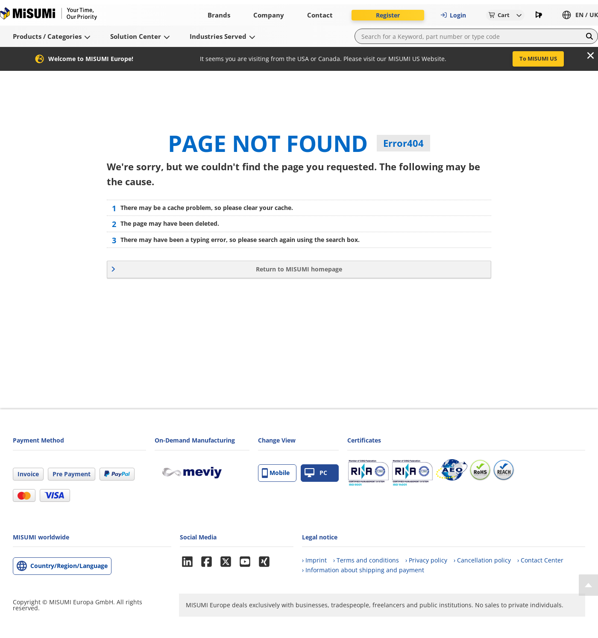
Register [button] (388, 15)
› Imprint (314, 560)
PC (316, 473)
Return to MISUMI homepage (299, 269)
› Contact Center (540, 560)
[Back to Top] (588, 585)
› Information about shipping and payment (363, 570)
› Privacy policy (426, 560)
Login (453, 15)
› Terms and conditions (366, 560)
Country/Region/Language (69, 566)
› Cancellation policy (482, 560)
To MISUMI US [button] (538, 58)
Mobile (276, 473)
